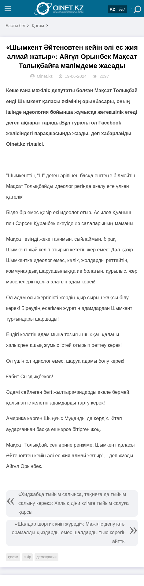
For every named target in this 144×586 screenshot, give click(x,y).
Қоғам (38, 25)
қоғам (13, 557)
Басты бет (16, 25)
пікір (27, 557)
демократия (46, 557)
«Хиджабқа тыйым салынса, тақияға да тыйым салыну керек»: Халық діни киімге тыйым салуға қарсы (73, 503)
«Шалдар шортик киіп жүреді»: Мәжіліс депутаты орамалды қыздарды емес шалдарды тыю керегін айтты (69, 532)
